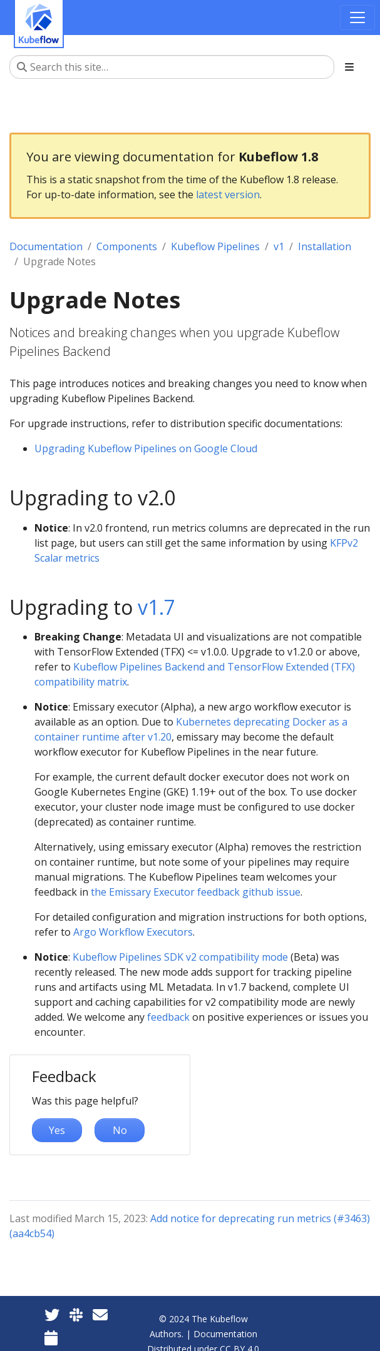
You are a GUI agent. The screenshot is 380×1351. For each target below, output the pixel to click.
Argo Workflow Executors (133, 932)
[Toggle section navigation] (349, 67)
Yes (57, 1130)
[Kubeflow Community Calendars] (51, 1337)
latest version (228, 194)
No (120, 1130)
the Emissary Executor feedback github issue (195, 892)
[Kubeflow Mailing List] (100, 1314)
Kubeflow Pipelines (215, 246)
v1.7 (156, 607)
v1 (279, 246)
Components (126, 246)
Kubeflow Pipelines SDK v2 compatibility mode (180, 957)
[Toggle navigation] (357, 17)
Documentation (46, 246)
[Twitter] (51, 1314)
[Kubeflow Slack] (76, 1314)
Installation (324, 246)
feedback (168, 1017)
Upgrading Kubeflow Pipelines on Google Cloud (145, 448)
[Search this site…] (171, 67)
